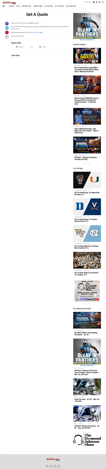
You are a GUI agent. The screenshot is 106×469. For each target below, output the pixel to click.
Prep (18, 6)
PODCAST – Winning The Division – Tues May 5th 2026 (86, 158)
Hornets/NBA (37, 6)
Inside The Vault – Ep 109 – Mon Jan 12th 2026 (86, 400)
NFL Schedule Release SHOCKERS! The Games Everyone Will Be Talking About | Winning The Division (86, 70)
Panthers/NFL (26, 6)
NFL (75, 330)
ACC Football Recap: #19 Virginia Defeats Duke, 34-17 (85, 220)
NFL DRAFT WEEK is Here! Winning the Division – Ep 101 (85, 334)
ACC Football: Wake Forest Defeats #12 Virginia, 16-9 (86, 274)
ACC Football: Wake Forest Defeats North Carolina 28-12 (86, 247)
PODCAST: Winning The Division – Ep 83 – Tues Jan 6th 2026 (86, 427)
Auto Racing (48, 6)
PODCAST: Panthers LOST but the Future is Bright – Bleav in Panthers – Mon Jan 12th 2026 (87, 372)
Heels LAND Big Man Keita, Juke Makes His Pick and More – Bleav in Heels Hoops (86, 131)
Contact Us (35, 32)
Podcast (11, 6)
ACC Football (59, 6)
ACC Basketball (71, 6)
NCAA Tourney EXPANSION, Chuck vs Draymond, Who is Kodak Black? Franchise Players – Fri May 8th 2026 (86, 101)
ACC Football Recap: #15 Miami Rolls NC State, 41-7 (87, 194)
